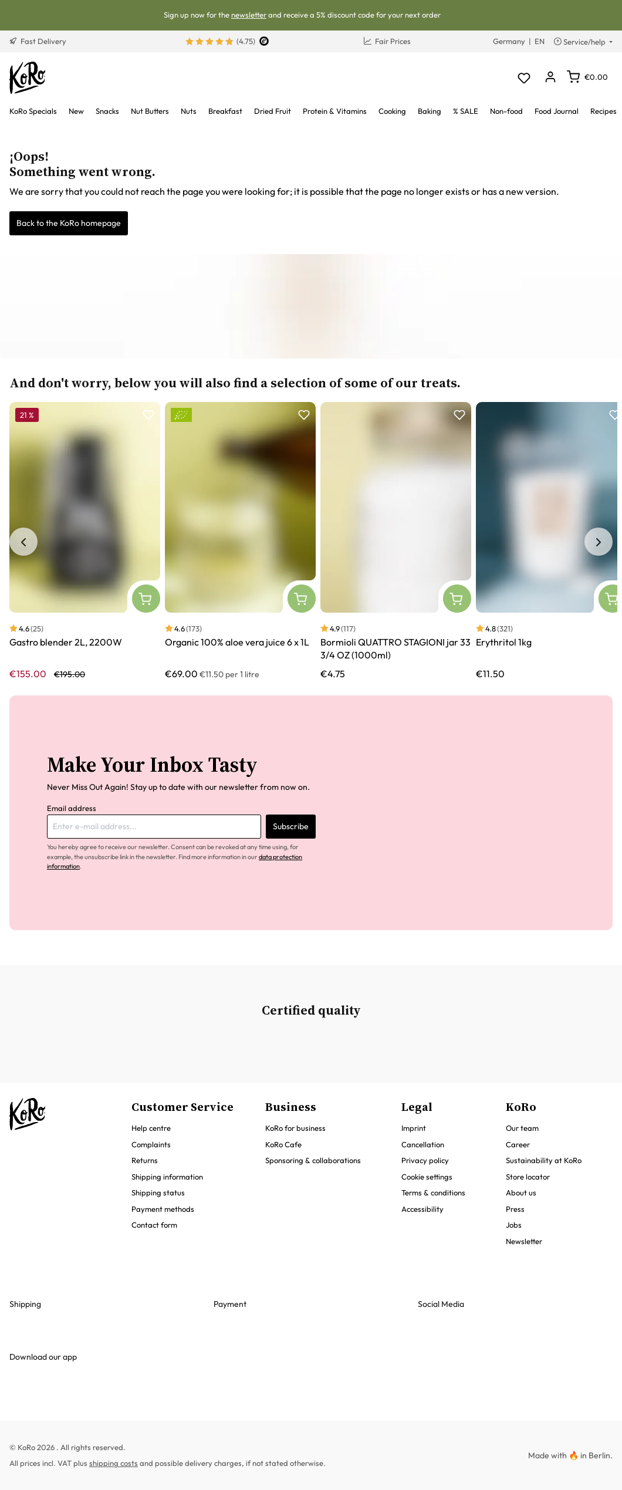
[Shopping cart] (587, 77)
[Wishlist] (524, 78)
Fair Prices (387, 41)
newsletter (248, 14)
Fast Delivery (37, 41)
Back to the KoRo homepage (68, 223)
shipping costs (113, 1463)
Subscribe (291, 826)
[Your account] (550, 78)
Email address (71, 808)
